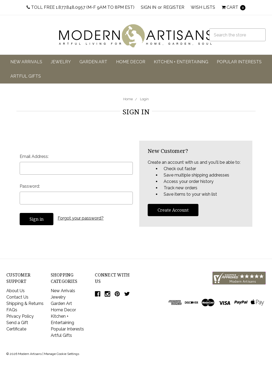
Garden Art (93, 61)
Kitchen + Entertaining (181, 61)
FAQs (11, 309)
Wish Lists (203, 7)
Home (128, 99)
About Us (15, 290)
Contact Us (17, 297)
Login (144, 99)
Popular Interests (239, 61)
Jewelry (61, 61)
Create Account (173, 210)
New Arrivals (26, 61)
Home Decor (130, 61)
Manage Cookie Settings (61, 354)
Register (173, 7)
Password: (30, 186)
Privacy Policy (20, 316)
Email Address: (34, 156)
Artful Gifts (25, 76)
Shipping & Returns (25, 303)
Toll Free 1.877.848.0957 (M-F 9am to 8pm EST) (80, 7)
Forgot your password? (81, 218)
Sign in (148, 7)
